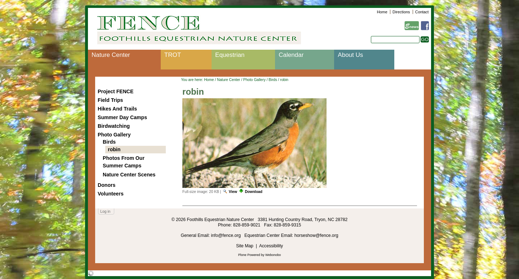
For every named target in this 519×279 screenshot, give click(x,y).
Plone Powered (249, 255)
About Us (350, 54)
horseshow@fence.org (316, 235)
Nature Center (111, 54)
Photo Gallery (254, 80)
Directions (401, 12)
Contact (422, 12)
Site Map (244, 245)
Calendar (291, 54)
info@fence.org (226, 235)
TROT (172, 54)
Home (382, 12)
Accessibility (271, 245)
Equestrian (229, 54)
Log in (105, 211)
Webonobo (273, 255)
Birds (273, 80)
